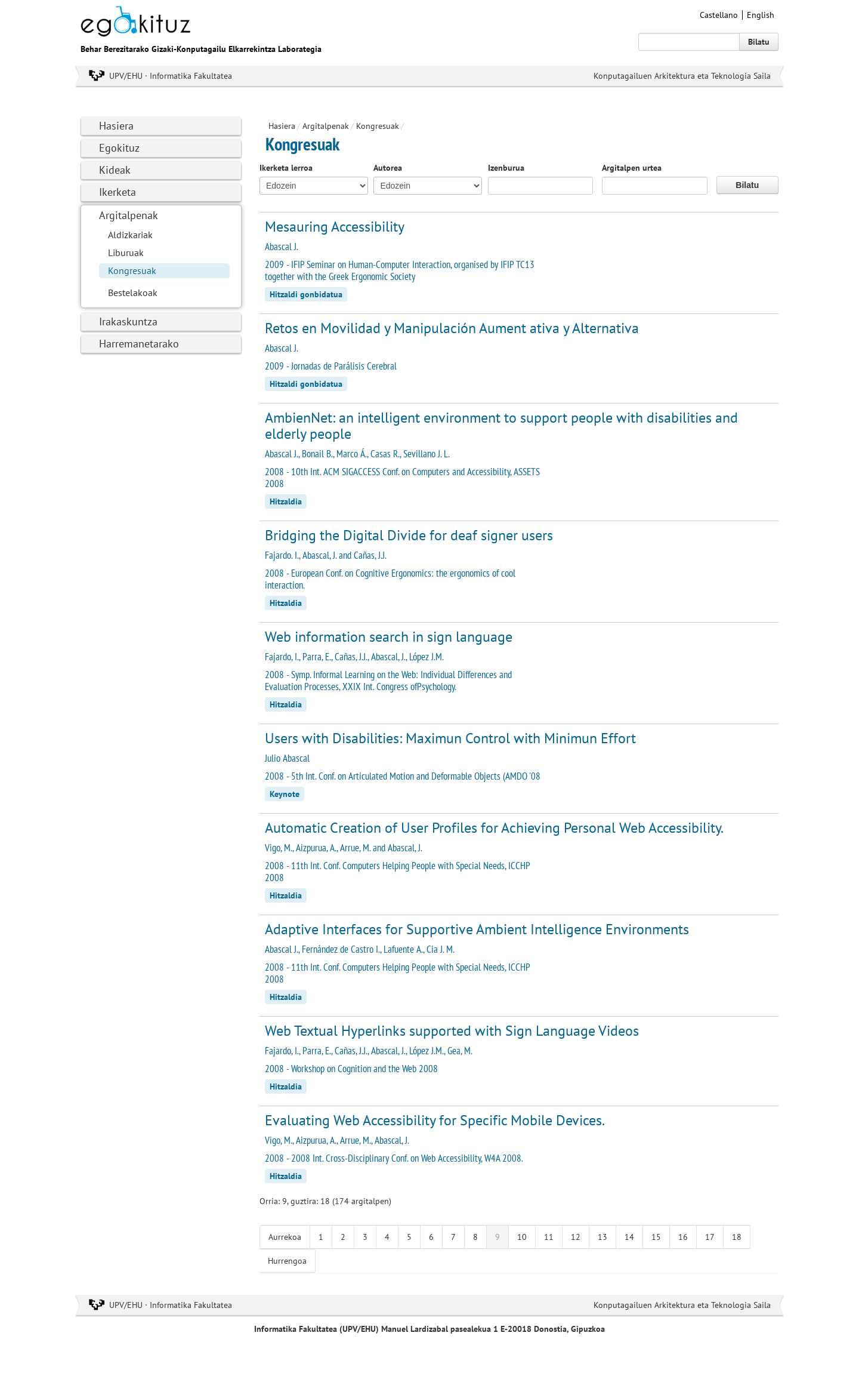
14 (629, 1237)
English (760, 15)
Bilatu (759, 41)
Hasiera (116, 126)
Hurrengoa (287, 1260)
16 (683, 1237)
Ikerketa (117, 192)
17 (710, 1237)
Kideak (115, 170)
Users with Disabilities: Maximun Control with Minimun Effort (450, 738)
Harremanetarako (139, 343)
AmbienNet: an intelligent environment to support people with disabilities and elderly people (501, 425)
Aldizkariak (130, 235)
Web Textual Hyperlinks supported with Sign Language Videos (452, 1030)
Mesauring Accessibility (334, 226)
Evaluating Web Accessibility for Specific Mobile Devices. (435, 1120)
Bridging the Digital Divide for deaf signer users (409, 535)
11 (549, 1237)
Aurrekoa (284, 1237)
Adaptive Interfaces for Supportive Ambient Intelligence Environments (477, 929)
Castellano (719, 15)
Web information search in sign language (388, 636)
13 (602, 1237)
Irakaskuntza (128, 321)
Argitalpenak (128, 215)
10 (522, 1237)
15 (656, 1237)
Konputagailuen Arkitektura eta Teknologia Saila (682, 75)
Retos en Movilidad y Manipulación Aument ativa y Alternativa (452, 328)
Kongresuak (132, 270)
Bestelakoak (132, 292)
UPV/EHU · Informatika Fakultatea (170, 75)
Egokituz (119, 148)
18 (736, 1237)
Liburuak (126, 252)
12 (575, 1237)
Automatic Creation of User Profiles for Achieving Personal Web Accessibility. (494, 827)
